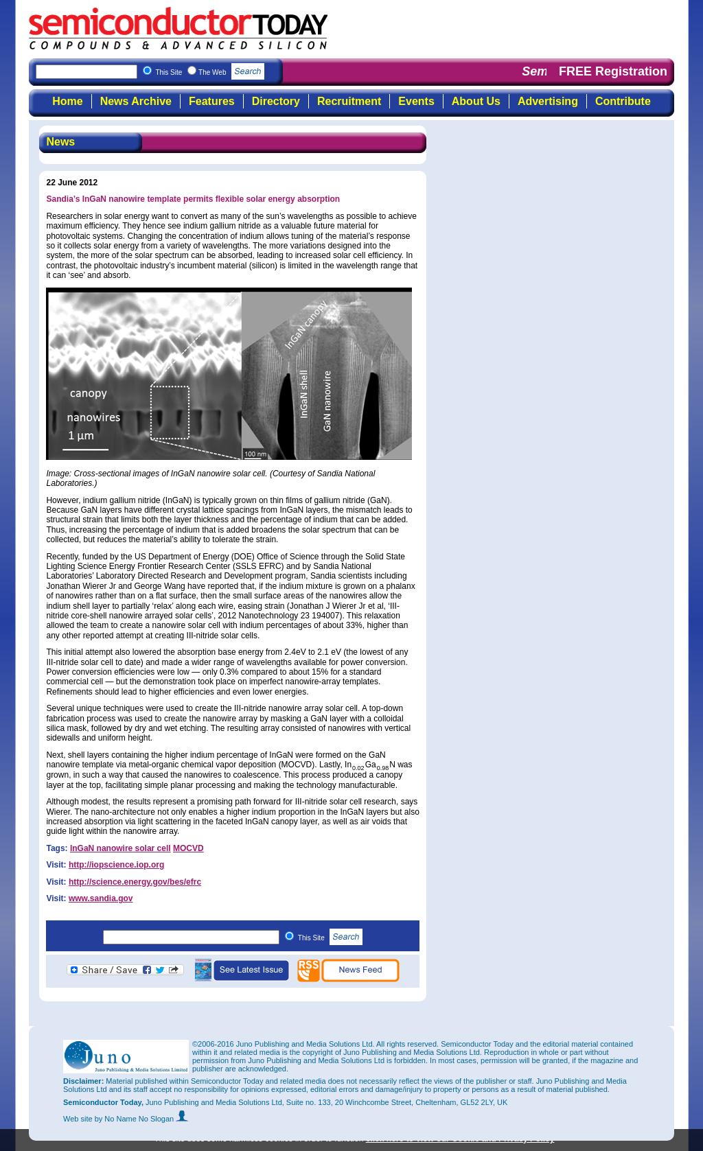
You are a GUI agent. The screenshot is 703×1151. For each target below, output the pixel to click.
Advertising (548, 101)
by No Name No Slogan (142, 1119)
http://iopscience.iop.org (116, 865)
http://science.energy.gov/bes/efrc (135, 882)
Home (67, 101)
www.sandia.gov (101, 898)
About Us (476, 101)
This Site (330, 938)
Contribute (623, 101)
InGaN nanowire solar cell (120, 848)
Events (416, 101)
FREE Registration (613, 71)
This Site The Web (209, 72)
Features (212, 101)
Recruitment (349, 101)
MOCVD (188, 848)
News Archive (136, 101)
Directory (276, 101)
